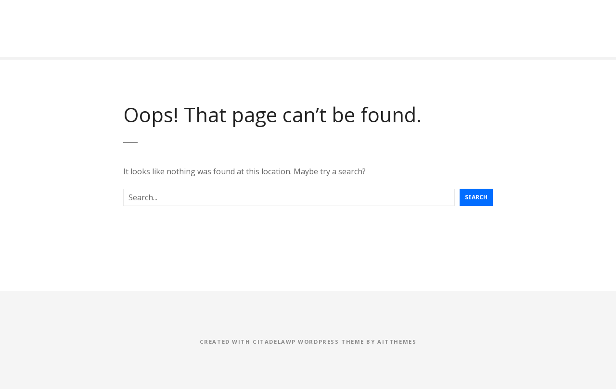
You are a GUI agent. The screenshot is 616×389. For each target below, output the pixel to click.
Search (476, 197)
